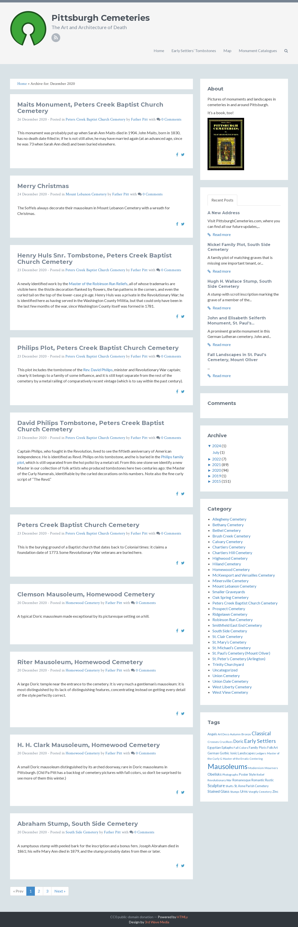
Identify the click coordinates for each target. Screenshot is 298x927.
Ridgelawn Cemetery (229, 614)
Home (159, 50)
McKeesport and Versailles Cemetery (243, 575)
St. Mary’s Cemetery (229, 642)
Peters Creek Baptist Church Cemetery (95, 119)
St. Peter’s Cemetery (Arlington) (238, 658)
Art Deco (223, 734)
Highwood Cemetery (230, 558)
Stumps (234, 791)
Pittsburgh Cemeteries (100, 18)
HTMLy (182, 917)
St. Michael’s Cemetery (231, 647)
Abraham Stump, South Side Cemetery (77, 823)
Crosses (213, 742)
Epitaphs (227, 747)
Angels (212, 734)
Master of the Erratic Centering (243, 758)
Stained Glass (218, 791)
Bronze (246, 734)
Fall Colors (241, 747)
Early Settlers (260, 741)
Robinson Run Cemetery (232, 619)
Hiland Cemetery (226, 563)
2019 (216, 475)
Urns (244, 791)
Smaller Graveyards (228, 591)
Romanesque (241, 780)
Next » (60, 891)
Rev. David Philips (98, 369)
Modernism (256, 768)
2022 (216, 459)
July (216, 452)
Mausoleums (228, 766)
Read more (219, 234)
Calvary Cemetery (227, 541)
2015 (216, 481)
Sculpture (216, 785)
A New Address (224, 213)
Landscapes (246, 753)
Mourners (271, 768)
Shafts (230, 786)
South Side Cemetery (82, 832)
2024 (216, 445)
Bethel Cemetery (226, 530)
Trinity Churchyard (228, 664)
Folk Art (272, 747)
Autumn (235, 734)
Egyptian (214, 747)
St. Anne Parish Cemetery (251, 786)
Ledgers (261, 753)
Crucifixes (226, 741)
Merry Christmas (43, 186)
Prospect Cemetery (228, 608)
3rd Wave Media (157, 922)
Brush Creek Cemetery (231, 536)
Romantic (257, 780)
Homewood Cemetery (83, 602)
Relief (260, 774)
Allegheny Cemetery (229, 519)
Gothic (224, 753)
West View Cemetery (230, 692)
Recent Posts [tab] (222, 200)
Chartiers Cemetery (228, 547)
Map (227, 50)
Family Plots (258, 747)
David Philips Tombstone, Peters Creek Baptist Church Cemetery (90, 426)
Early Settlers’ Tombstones (193, 50)
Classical (261, 733)
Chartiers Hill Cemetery (232, 552)
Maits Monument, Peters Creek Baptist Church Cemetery (90, 107)
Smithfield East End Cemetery (237, 625)
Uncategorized (225, 670)
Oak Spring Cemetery (230, 597)
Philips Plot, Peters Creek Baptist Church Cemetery (98, 347)
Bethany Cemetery (228, 524)
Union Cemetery (226, 675)
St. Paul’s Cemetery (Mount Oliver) (241, 653)
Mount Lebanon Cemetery (86, 194)
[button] (286, 51)
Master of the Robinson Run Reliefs (98, 283)
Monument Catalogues (258, 50)
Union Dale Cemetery (230, 681)
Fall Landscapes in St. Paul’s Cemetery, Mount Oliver (237, 357)
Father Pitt (139, 119)
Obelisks (215, 774)
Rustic (269, 780)
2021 (216, 464)
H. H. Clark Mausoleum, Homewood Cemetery (88, 744)
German (213, 753)
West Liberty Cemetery (232, 686)
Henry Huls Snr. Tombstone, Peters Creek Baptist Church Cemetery (94, 258)
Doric (238, 741)
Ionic (233, 753)
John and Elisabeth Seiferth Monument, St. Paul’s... (237, 320)
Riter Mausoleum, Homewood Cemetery (80, 662)
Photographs (230, 774)
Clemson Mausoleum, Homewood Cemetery (86, 594)
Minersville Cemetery (230, 580)
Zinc (275, 791)
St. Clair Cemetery (227, 636)
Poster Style (247, 774)
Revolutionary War (220, 780)
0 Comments (171, 119)
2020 (216, 470)
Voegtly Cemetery (260, 791)
